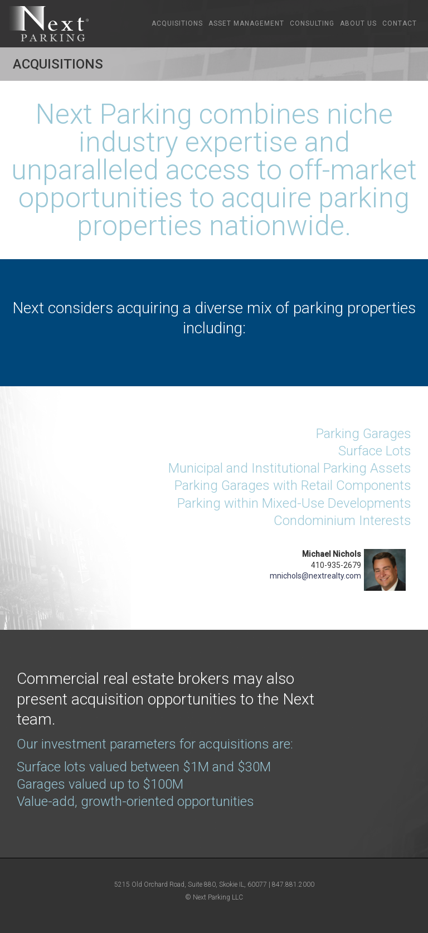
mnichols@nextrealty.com (315, 575)
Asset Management (246, 23)
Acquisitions (177, 23)
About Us (358, 23)
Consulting (312, 23)
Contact (399, 23)
